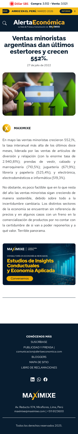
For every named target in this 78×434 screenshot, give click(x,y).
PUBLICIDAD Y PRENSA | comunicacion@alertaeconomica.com (39, 349)
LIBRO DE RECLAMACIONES (39, 367)
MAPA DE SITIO (39, 362)
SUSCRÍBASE (39, 342)
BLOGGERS (39, 357)
